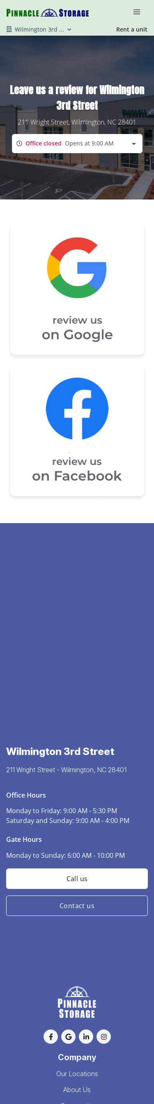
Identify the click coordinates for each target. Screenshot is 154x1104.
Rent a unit (131, 29)
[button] (51, 1036)
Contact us (77, 905)
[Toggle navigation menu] (140, 11)
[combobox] (77, 143)
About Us (77, 1090)
